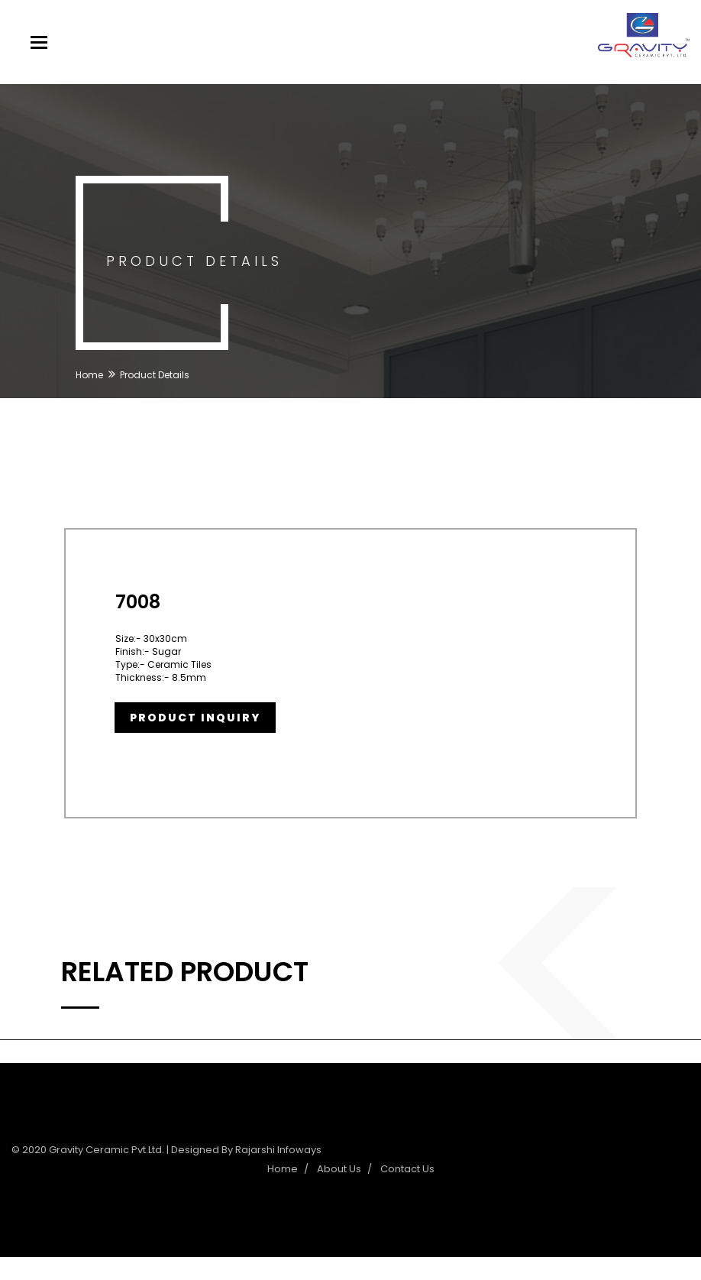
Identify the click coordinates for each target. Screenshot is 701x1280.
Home (89, 374)
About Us (339, 1169)
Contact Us (407, 1169)
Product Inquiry (195, 717)
